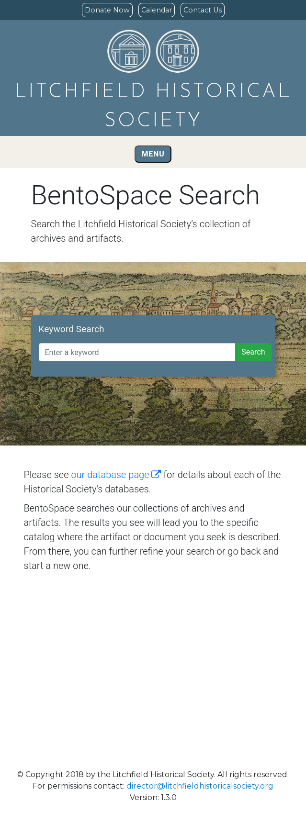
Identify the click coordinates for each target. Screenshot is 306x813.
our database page (116, 474)
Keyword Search (71, 328)
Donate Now (107, 10)
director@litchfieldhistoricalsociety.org (199, 786)
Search (253, 351)
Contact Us (202, 10)
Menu (153, 153)
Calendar (156, 10)
